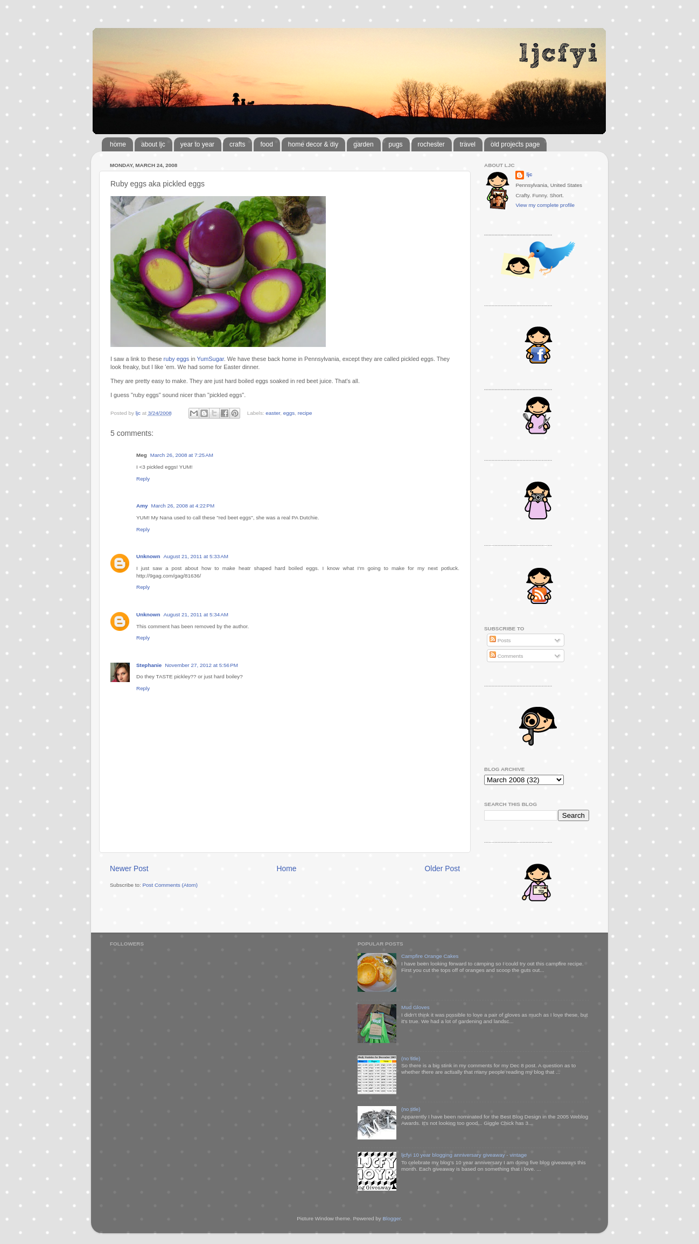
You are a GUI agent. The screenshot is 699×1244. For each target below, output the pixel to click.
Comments (506, 656)
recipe (305, 413)
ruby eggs (177, 359)
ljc (529, 174)
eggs (289, 413)
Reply (143, 479)
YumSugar (210, 359)
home (118, 144)
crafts (237, 144)
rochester (431, 144)
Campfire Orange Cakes (429, 956)
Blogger (391, 1218)
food (266, 144)
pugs (396, 144)
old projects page (515, 144)
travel (468, 144)
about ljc (153, 144)
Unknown (148, 556)
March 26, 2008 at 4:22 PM (182, 506)
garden (363, 144)
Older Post (442, 868)
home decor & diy (313, 144)
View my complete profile (545, 205)
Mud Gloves (415, 1007)
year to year (197, 144)
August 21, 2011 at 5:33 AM (195, 556)
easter (272, 413)
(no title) (411, 1058)
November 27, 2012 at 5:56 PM (201, 665)
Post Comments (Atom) (170, 885)
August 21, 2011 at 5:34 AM (195, 614)
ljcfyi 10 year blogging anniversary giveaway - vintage (464, 1155)
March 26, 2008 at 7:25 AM (181, 455)
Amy (142, 506)
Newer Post (129, 868)
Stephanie (149, 665)
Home (287, 868)
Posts (500, 640)
